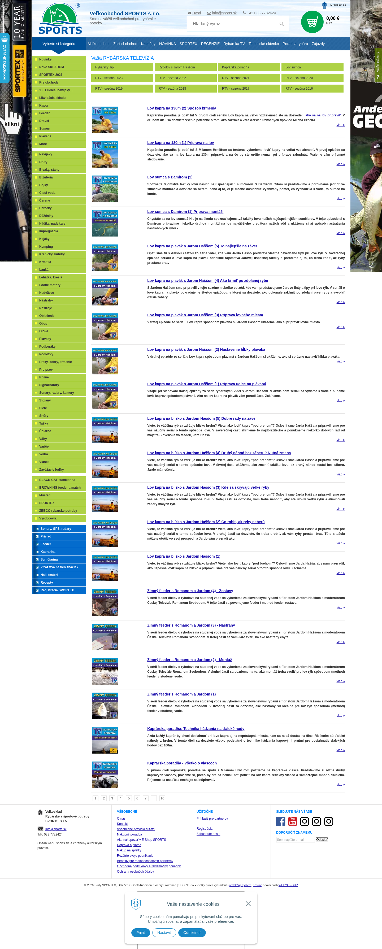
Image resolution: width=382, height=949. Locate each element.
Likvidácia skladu (52, 98)
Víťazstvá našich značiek (59, 567)
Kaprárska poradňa (235, 67)
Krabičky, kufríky (52, 254)
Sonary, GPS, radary (56, 529)
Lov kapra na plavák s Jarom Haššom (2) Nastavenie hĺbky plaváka (206, 349)
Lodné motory (49, 285)
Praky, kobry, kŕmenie (55, 362)
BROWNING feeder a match (60, 487)
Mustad (44, 495)
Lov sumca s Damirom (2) (169, 177)
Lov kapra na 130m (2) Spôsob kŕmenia (181, 108)
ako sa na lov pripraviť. (323, 115)
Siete (43, 408)
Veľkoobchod (99, 44)
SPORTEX (46, 503)
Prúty (43, 162)
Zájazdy (318, 44)
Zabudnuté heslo (208, 834)
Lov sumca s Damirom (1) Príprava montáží (185, 211)
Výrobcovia (48, 518)
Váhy (43, 439)
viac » (341, 125)
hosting (257, 885)
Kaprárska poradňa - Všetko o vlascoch (182, 763)
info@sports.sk (224, 13)
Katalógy (148, 44)
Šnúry (43, 416)
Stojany (45, 400)
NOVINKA (167, 44)
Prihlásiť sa (338, 5)
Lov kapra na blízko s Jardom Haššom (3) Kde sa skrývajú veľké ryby (208, 487)
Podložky (46, 354)
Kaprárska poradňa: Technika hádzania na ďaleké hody (195, 729)
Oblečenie (46, 316)
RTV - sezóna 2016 (299, 88)
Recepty (47, 582)
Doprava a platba (129, 845)
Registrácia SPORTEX (57, 590)
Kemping (46, 246)
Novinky (45, 59)
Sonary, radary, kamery (56, 393)
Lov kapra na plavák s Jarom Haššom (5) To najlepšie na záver (202, 246)
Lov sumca (293, 67)
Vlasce (44, 462)
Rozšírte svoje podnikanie (135, 856)
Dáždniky (46, 216)
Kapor (44, 105)
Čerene (44, 200)
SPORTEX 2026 (50, 75)
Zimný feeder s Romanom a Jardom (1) (181, 694)
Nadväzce (46, 293)
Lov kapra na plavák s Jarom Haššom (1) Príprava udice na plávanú (206, 384)
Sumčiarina (49, 559)
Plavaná (45, 136)
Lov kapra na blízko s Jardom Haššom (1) (183, 556)
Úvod (196, 13)
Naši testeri (49, 575)
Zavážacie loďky (51, 469)
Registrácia (204, 828)
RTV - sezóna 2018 (172, 88)
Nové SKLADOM (51, 67)
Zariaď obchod (125, 44)
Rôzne (44, 377)
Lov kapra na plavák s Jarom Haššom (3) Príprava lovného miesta (205, 315)
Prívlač (46, 536)
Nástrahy (46, 300)
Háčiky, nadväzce (52, 223)
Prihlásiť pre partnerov (212, 818)
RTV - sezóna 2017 (235, 88)
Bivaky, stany (49, 170)
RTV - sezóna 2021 (235, 78)
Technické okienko (264, 44)
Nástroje (45, 308)
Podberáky (47, 346)
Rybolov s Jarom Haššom (177, 67)
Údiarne (45, 431)
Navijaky (45, 154)
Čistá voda (47, 193)
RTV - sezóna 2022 (172, 78)
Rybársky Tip (104, 67)
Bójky (43, 185)
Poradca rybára (295, 44)
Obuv (43, 323)
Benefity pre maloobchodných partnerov (145, 861)
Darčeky (45, 208)
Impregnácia (48, 231)
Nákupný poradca (129, 834)
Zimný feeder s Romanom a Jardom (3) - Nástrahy (191, 625)
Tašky (43, 423)
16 (162, 798)
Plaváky (45, 339)
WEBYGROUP (288, 885)
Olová (43, 331)
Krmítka (45, 262)
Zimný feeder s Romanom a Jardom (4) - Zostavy (190, 591)
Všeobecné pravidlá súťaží (136, 829)
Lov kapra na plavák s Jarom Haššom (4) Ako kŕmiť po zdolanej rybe (207, 280)
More (43, 144)
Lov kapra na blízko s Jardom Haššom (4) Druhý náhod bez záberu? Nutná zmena (219, 453)
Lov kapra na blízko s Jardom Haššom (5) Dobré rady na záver (202, 418)
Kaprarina (48, 552)
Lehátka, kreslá (50, 277)
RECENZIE (210, 44)
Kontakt (122, 824)
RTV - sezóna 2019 (109, 88)
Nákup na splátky (129, 850)
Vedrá (43, 454)
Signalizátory (49, 385)
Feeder (44, 113)
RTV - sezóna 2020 (299, 78)
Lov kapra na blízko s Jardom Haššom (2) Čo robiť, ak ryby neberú (205, 522)
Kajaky (44, 239)
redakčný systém (240, 885)
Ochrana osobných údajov (135, 871)
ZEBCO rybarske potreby (58, 511)
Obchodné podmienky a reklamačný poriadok (149, 866)
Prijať (140, 932)
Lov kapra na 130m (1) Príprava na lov (180, 143)
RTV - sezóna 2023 (109, 78)
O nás (121, 818)
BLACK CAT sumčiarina (57, 480)
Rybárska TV (234, 44)
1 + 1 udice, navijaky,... (56, 90)
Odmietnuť (192, 932)
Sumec (44, 128)
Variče (44, 446)
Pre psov (46, 369)
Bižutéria (46, 177)
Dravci (44, 121)
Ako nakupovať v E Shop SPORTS (141, 840)
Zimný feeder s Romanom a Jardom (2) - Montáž (189, 660)
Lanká (44, 270)
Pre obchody (49, 82)
